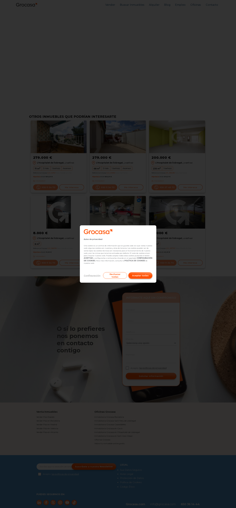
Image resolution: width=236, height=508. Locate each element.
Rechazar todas (115, 275)
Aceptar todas (140, 275)
